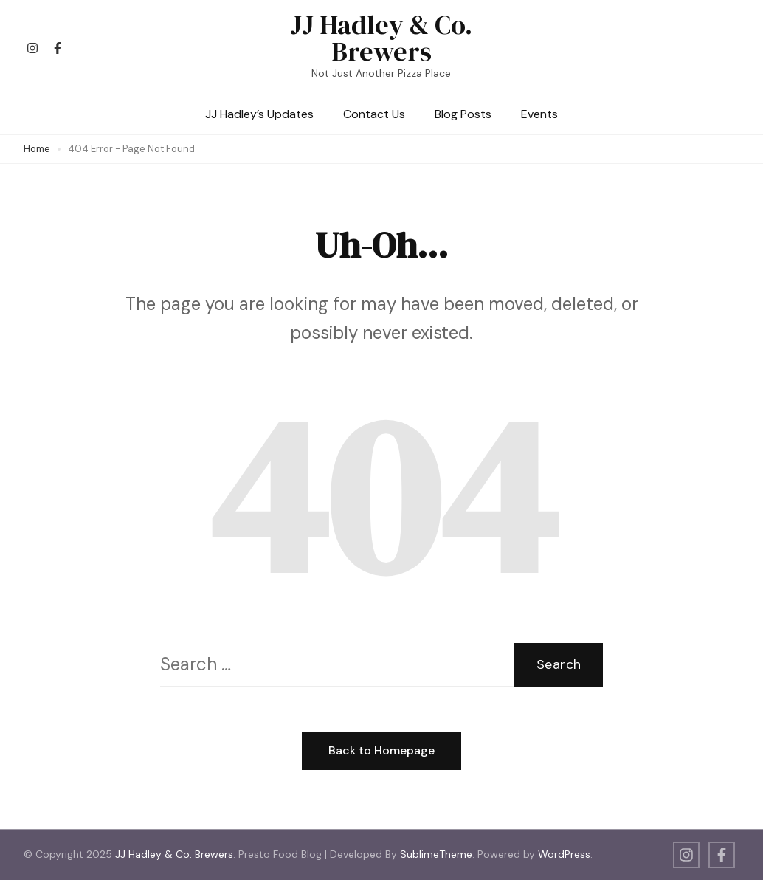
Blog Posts (463, 114)
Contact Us (374, 114)
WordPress (564, 854)
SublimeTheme (436, 854)
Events (539, 114)
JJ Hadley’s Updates (259, 114)
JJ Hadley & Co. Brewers (381, 38)
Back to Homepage (381, 750)
